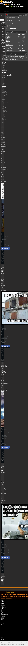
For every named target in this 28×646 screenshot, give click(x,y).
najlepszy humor (17, 596)
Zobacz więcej (12, 28)
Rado (8, 44)
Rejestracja (5, 11)
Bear (8, 40)
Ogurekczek (15, 59)
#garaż (3, 234)
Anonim (9, 36)
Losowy (12, 4)
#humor (4, 332)
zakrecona (10, 48)
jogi (17, 56)
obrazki (4, 62)
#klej (3, 438)
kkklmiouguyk (9, 58)
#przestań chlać (4, 553)
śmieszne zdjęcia (4, 71)
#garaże (4, 239)
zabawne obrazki (21, 594)
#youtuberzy (5, 244)
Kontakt (2, 639)
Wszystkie (24, 50)
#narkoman (4, 441)
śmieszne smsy (9, 598)
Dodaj (18, 4)
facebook (3, 598)
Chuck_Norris (10, 47)
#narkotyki (4, 429)
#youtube (4, 236)
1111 (15, 58)
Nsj (11, 59)
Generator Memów (17, 6)
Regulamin (3, 640)
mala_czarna (10, 45)
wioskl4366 (13, 56)
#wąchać (4, 435)
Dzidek (7, 56)
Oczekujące (6, 6)
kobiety (2, 594)
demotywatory (7, 75)
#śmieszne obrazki (4, 339)
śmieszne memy (10, 594)
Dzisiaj (19, 50)
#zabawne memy (4, 335)
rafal (8, 41)
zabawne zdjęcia (7, 596)
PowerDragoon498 (22, 58)
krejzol (9, 37)
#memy (4, 329)
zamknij (25, 642)
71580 (19, 20)
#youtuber (4, 242)
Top (6, 4)
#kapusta (4, 544)
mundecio (21, 56)
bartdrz (8, 59)
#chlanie (4, 542)
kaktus (8, 43)
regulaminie (21, 644)
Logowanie (5, 9)
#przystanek (5, 550)
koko (8, 39)
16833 (19, 17)
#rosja (3, 326)
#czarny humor (4, 432)
